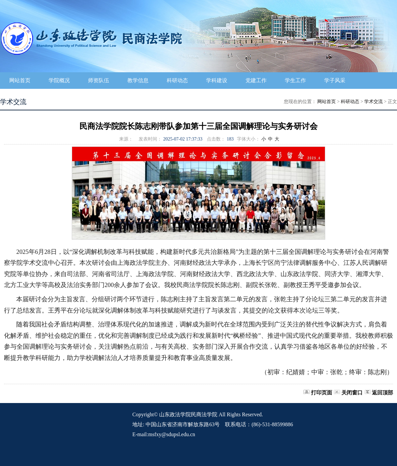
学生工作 (295, 80)
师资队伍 (98, 80)
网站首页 (19, 80)
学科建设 (216, 80)
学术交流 (373, 101)
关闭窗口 (352, 392)
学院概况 (59, 80)
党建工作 (256, 80)
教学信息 (138, 80)
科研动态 (177, 80)
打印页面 (321, 392)
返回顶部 (382, 392)
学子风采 (334, 80)
